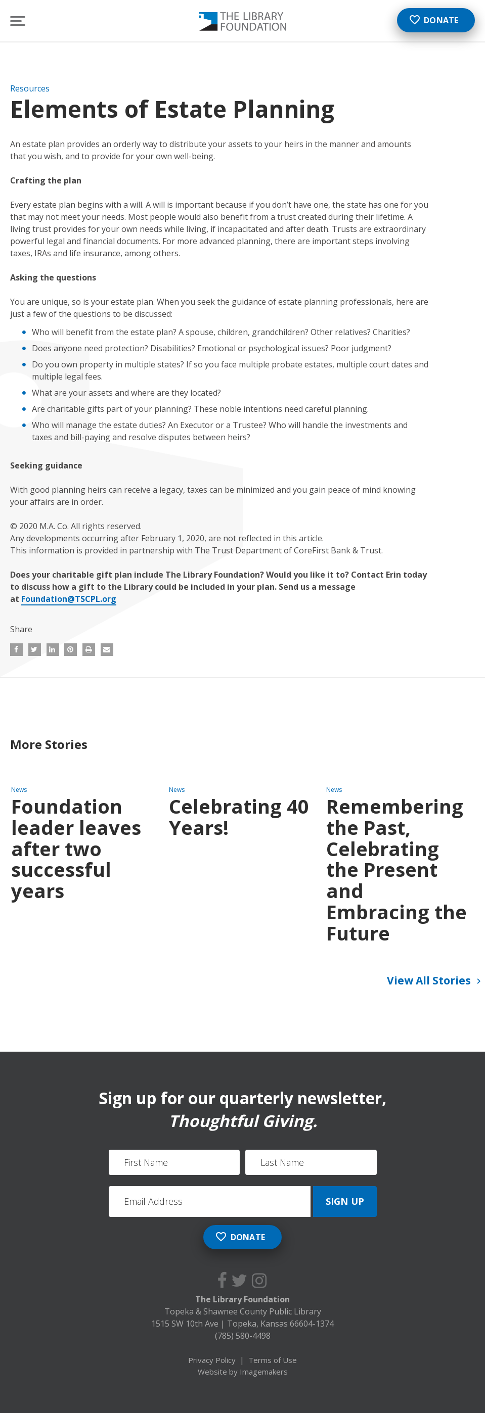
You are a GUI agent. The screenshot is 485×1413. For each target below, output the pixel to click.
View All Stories (435, 981)
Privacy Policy (212, 1360)
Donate (434, 20)
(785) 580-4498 (243, 1335)
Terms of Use (272, 1360)
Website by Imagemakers (243, 1372)
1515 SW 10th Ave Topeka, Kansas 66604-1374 (242, 1323)
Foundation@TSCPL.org (68, 598)
